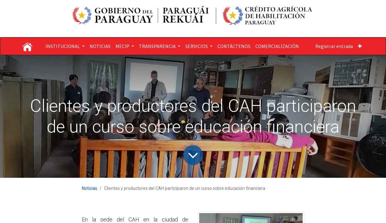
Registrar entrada (334, 46)
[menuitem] (100, 46)
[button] (359, 46)
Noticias (89, 188)
